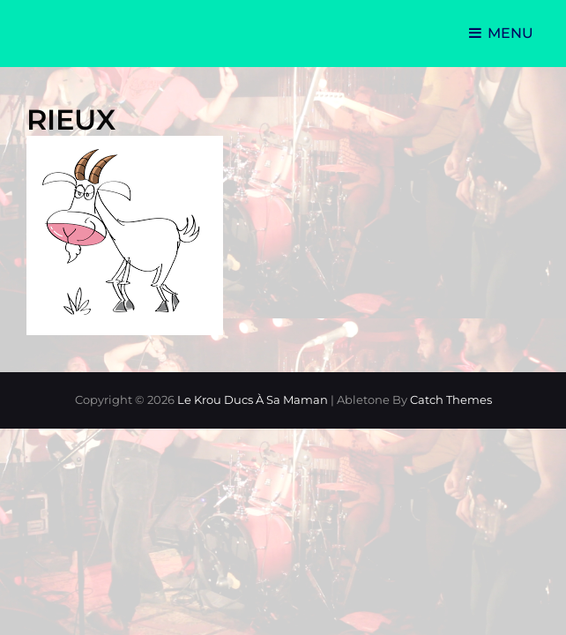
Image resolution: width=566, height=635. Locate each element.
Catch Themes (451, 399)
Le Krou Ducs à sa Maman (252, 399)
